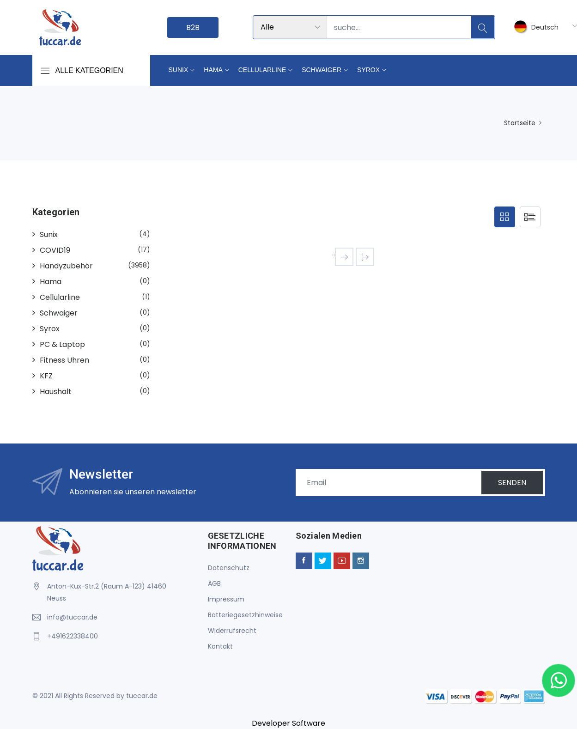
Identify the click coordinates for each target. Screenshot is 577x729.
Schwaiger (321, 69)
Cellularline (262, 69)
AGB (214, 583)
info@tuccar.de (72, 617)
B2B (193, 27)
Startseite (519, 123)
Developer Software (288, 723)
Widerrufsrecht (232, 630)
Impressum (226, 599)
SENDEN (512, 482)
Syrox (368, 69)
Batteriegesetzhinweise (245, 615)
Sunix (178, 69)
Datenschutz (228, 567)
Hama (213, 69)
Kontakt (220, 646)
